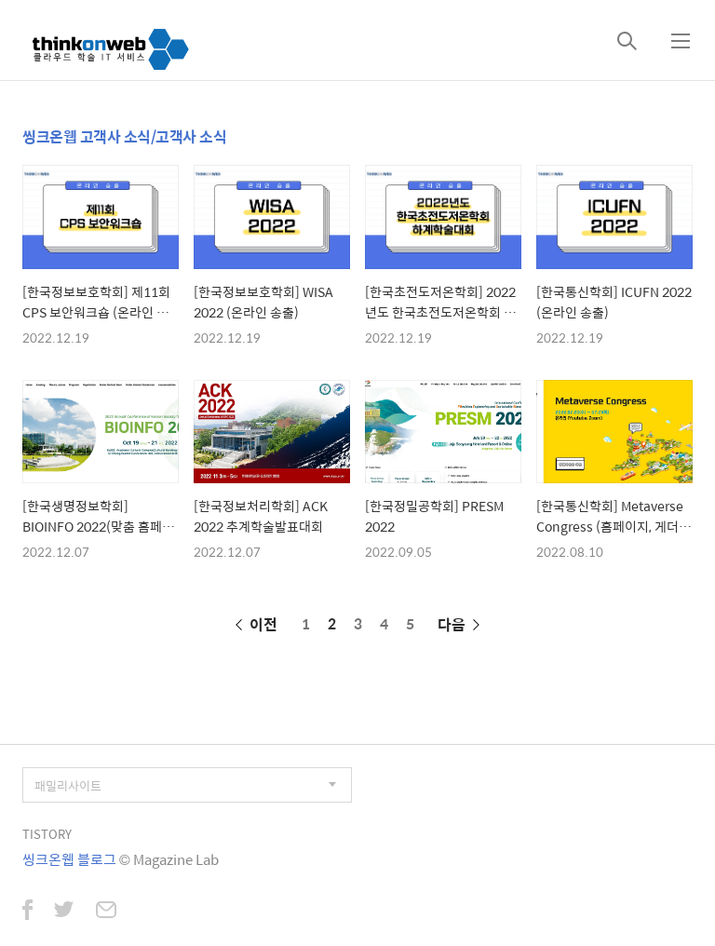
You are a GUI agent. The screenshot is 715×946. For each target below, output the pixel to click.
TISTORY (47, 834)
